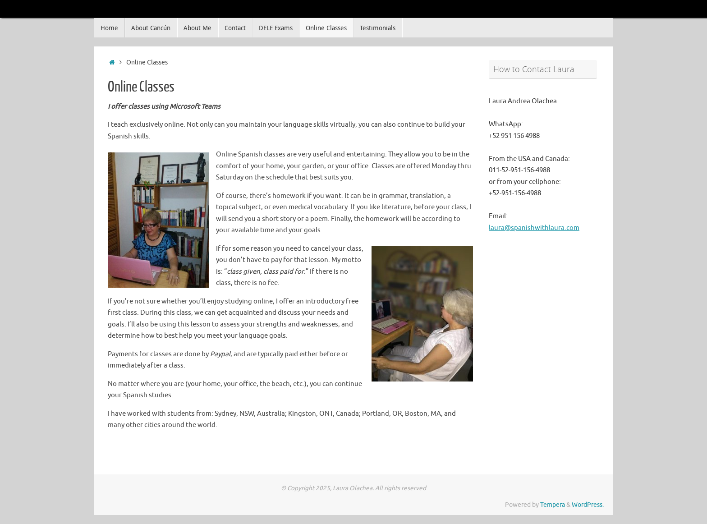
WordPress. (588, 505)
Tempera (552, 505)
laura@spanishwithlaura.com (534, 228)
